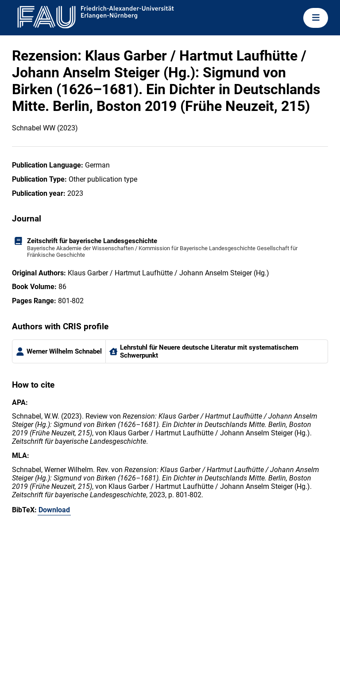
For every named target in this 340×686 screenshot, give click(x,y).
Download (54, 510)
